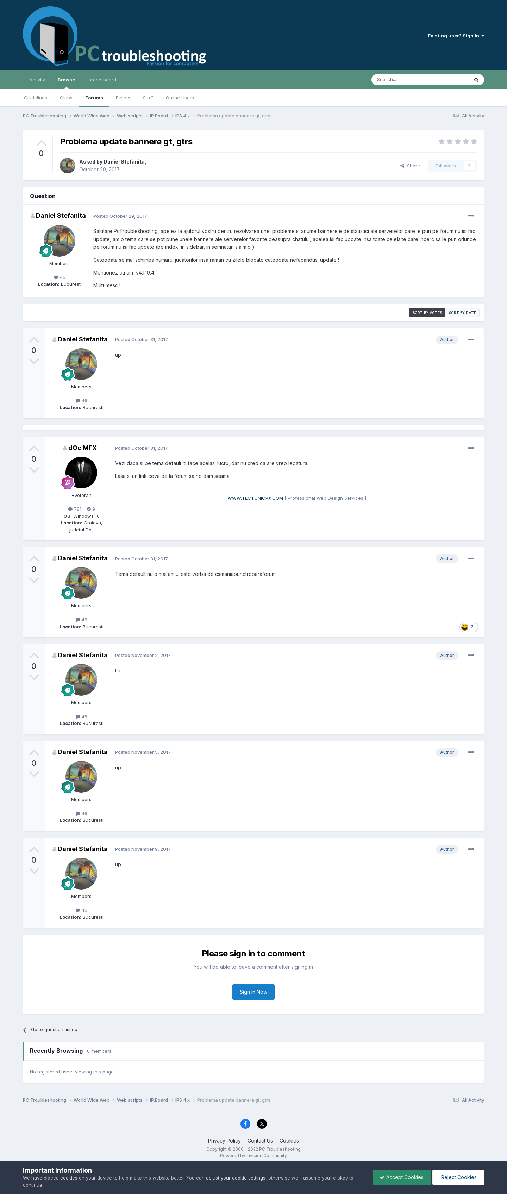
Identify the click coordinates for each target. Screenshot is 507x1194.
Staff (148, 97)
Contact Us (260, 1141)
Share (410, 165)
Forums (94, 97)
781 (74, 509)
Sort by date (462, 312)
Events (123, 97)
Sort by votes (427, 312)
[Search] (402, 79)
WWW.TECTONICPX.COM (255, 498)
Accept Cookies (402, 1177)
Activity (37, 79)
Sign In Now (253, 992)
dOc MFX (82, 447)
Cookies (289, 1141)
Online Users (180, 97)
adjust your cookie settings (235, 1178)
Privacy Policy (224, 1141)
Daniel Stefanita (124, 162)
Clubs (66, 97)
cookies (68, 1178)
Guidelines (35, 97)
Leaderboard (102, 79)
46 (59, 277)
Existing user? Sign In (456, 35)
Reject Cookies (458, 1177)
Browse (66, 83)
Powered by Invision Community (253, 1155)
